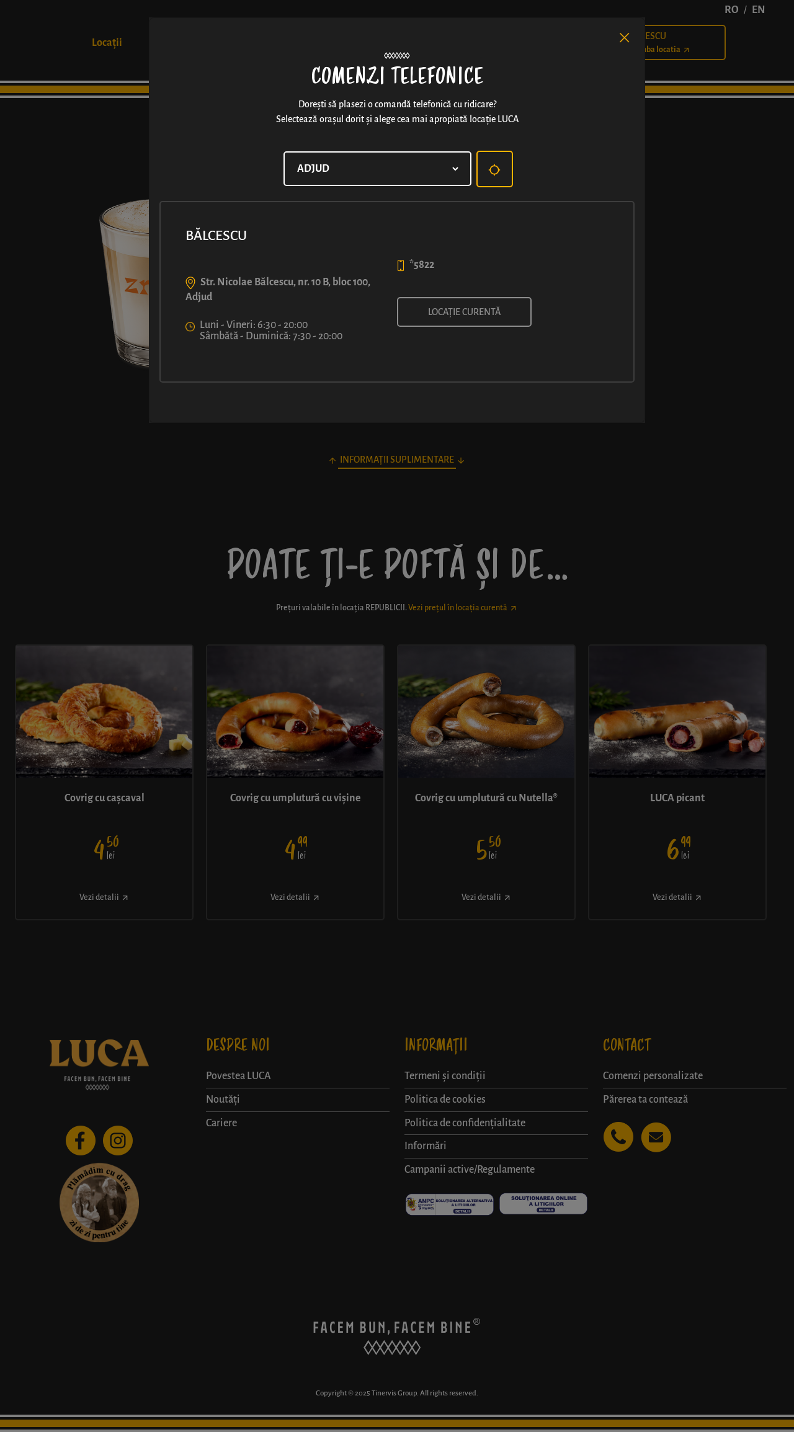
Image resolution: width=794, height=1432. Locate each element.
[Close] (624, 37)
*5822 (421, 264)
